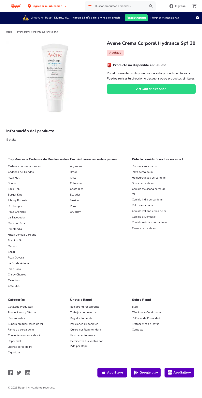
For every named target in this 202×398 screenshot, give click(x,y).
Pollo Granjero (17, 212)
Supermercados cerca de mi (25, 324)
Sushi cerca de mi (143, 183)
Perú (73, 206)
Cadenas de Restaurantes (24, 166)
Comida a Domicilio (144, 217)
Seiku (11, 252)
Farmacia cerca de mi (21, 330)
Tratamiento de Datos (145, 324)
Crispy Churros (17, 274)
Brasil (73, 172)
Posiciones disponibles (84, 324)
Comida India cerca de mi (147, 199)
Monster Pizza (16, 223)
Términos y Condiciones (147, 312)
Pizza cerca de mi (142, 172)
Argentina (76, 166)
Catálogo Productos (20, 307)
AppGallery (179, 372)
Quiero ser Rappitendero (85, 330)
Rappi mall (14, 341)
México (74, 200)
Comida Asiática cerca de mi (149, 222)
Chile (73, 178)
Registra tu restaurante (84, 307)
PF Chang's (15, 206)
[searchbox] (119, 6)
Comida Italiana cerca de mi (149, 211)
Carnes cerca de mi (144, 228)
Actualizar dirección (151, 89)
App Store (112, 372)
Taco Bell (14, 189)
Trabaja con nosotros (83, 312)
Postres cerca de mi (144, 166)
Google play (146, 372)
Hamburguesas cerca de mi (149, 178)
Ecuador (75, 195)
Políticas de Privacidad (146, 318)
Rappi (9, 31)
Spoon (12, 183)
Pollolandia (15, 229)
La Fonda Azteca (18, 263)
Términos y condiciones (164, 18)
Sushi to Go (15, 240)
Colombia (76, 183)
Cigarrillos (14, 352)
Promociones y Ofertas (22, 312)
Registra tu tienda (81, 318)
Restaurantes (16, 318)
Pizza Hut (13, 178)
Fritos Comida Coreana (22, 235)
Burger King (15, 195)
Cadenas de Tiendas (21, 172)
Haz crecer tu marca (82, 335)
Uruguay (75, 212)
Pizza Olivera (16, 257)
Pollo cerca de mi (142, 205)
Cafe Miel (14, 286)
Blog (135, 307)
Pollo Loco (14, 269)
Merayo (12, 246)
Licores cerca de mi (20, 347)
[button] (47, 6)
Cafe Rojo (14, 280)
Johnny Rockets (17, 200)
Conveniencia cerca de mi (24, 335)
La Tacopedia (16, 217)
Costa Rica (76, 189)
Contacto (137, 330)
